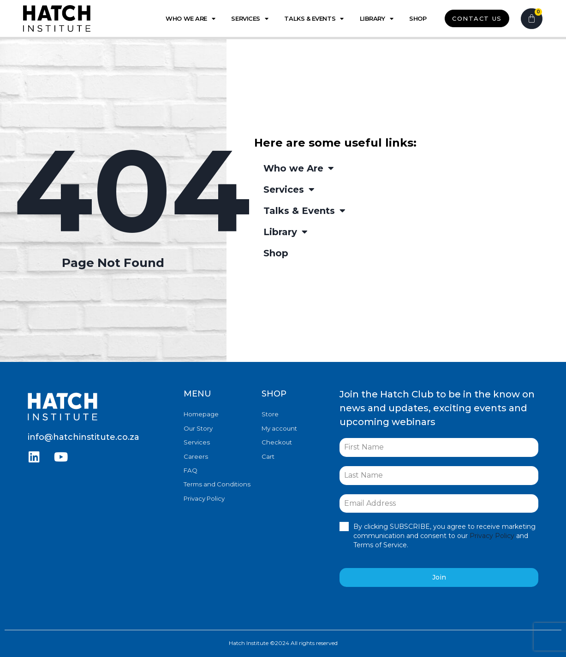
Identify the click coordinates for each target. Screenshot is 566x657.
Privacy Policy (204, 497)
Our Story (198, 428)
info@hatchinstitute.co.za (83, 437)
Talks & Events (313, 18)
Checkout (277, 441)
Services (249, 18)
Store (270, 414)
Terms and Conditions (216, 483)
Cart (268, 455)
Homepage (201, 414)
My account (279, 428)
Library (376, 18)
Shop (417, 18)
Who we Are (190, 18)
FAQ (190, 469)
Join (439, 577)
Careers (196, 455)
